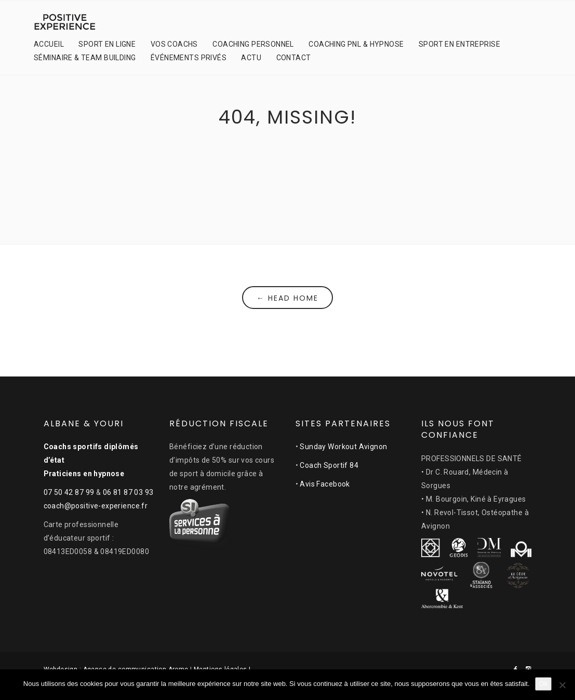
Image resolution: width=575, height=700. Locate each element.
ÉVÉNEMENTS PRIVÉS (188, 57)
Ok (543, 684)
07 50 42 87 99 (69, 492)
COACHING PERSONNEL (253, 44)
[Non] (562, 685)
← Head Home (287, 298)
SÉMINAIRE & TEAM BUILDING (85, 57)
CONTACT (293, 57)
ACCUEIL (49, 44)
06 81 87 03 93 (128, 492)
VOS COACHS (174, 44)
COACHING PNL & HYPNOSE (356, 44)
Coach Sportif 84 (329, 465)
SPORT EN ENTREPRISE (459, 44)
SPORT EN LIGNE (107, 44)
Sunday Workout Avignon (343, 446)
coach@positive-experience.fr (96, 506)
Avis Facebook (325, 484)
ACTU (251, 57)
